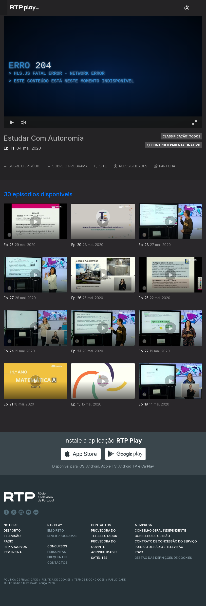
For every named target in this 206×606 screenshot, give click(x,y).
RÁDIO (8, 541)
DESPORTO (12, 530)
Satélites (99, 558)
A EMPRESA (143, 525)
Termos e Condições (89, 579)
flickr (36, 512)
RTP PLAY (54, 525)
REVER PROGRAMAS (62, 536)
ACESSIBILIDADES (130, 166)
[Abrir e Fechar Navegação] (199, 8)
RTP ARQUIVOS (15, 547)
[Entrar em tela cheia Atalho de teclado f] (194, 122)
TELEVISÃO (12, 536)
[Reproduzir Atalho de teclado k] (12, 122)
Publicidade (117, 579)
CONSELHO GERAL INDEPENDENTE (160, 530)
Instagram (21, 512)
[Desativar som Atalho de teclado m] (23, 122)
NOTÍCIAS (11, 525)
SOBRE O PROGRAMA (67, 166)
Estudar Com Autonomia (44, 138)
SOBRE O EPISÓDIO (22, 166)
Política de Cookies (56, 579)
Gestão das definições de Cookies (163, 558)
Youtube (28, 512)
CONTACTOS (101, 525)
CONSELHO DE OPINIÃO (152, 536)
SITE (100, 166)
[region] (103, 72)
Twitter (14, 512)
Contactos (57, 562)
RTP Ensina (13, 552)
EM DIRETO (55, 530)
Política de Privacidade (21, 579)
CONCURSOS (57, 546)
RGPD (139, 552)
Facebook (6, 512)
